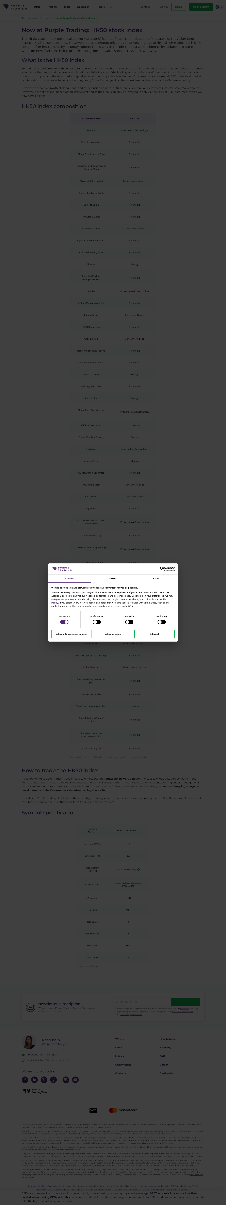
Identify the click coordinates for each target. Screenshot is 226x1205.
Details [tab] (113, 578)
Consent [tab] (69, 578)
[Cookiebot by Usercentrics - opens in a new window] (162, 569)
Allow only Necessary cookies (71, 634)
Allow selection (113, 634)
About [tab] (156, 578)
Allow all (154, 634)
